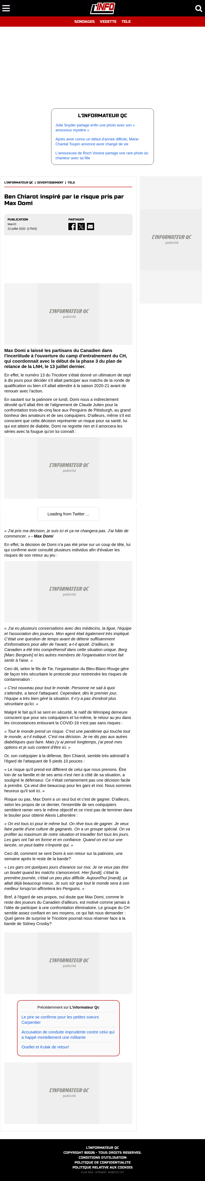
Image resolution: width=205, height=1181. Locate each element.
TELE (126, 21)
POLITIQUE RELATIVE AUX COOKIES (103, 1167)
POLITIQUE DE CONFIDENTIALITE (103, 1162)
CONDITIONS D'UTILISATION (103, 1157)
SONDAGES (84, 21)
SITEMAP (100, 1172)
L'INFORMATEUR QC (18, 182)
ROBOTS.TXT (116, 1172)
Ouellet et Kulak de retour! (45, 1047)
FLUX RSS (87, 1172)
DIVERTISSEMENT (50, 182)
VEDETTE (108, 21)
